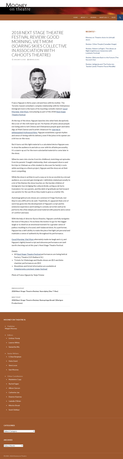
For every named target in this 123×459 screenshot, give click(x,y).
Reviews (93, 17)
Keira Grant (13, 361)
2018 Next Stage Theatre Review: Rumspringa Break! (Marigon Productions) (41, 300)
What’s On (103, 17)
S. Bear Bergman (15, 357)
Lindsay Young (14, 338)
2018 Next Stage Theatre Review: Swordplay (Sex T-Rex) (41, 289)
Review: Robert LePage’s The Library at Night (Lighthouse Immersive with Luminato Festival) (101, 50)
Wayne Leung (34, 59)
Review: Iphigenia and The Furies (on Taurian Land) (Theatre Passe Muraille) (100, 65)
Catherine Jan (14, 392)
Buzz (113, 17)
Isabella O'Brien (15, 401)
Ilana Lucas (13, 365)
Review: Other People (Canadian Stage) (101, 44)
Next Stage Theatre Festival (29, 254)
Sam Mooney (14, 370)
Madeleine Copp (15, 379)
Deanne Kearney (15, 397)
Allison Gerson (14, 388)
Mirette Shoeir (14, 405)
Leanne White (14, 342)
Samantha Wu (14, 347)
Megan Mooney (11, 328)
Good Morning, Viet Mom (23, 239)
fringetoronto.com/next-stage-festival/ (30, 269)
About (83, 17)
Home (75, 17)
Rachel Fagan (14, 384)
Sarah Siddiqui (14, 410)
